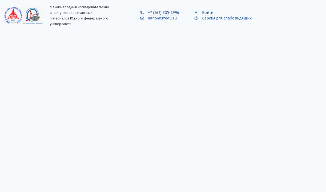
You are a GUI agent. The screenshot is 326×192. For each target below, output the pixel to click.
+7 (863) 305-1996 (163, 12)
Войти (207, 12)
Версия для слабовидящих (227, 18)
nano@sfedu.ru (162, 18)
